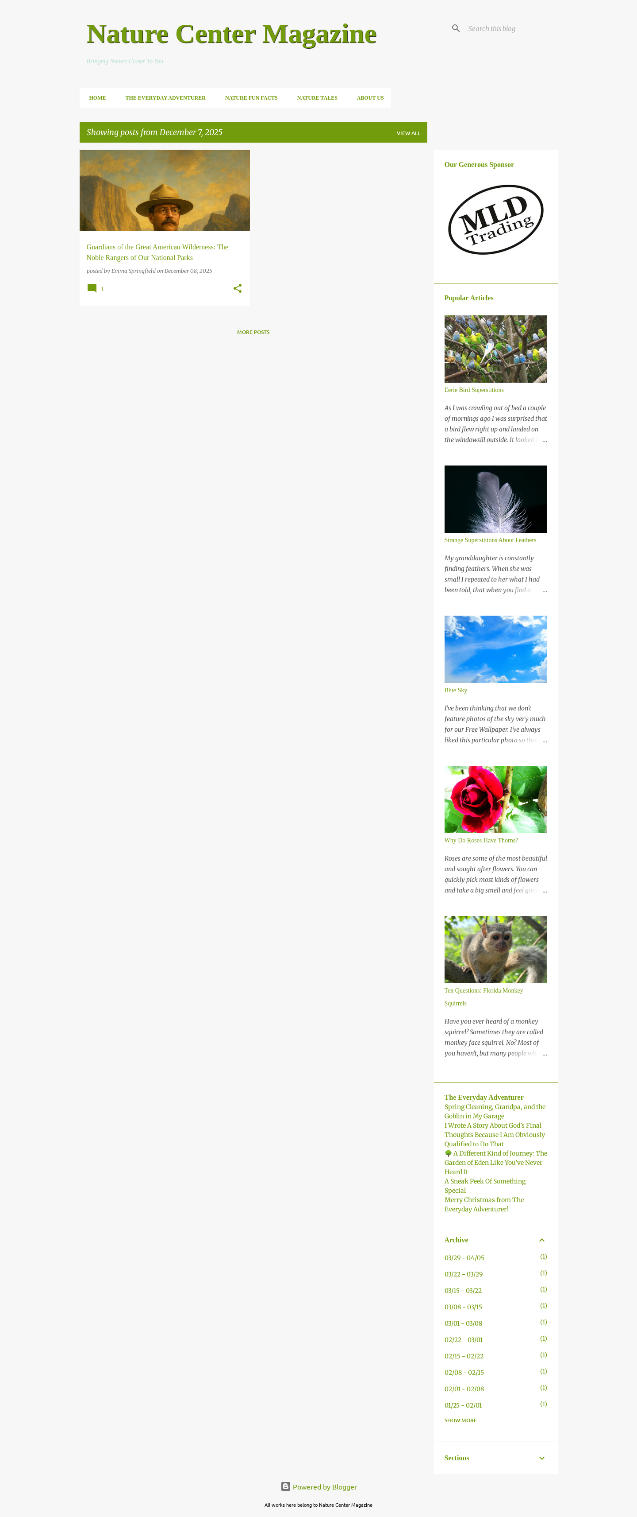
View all (408, 133)
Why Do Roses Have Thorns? (481, 840)
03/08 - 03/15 (463, 1307)
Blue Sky (456, 690)
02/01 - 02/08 (464, 1389)
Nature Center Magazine (231, 33)
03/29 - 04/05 (464, 1258)
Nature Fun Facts (249, 98)
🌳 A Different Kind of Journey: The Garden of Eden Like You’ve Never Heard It (496, 1162)
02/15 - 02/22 (464, 1356)
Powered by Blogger (318, 1486)
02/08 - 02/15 (464, 1373)
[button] (237, 289)
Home (95, 98)
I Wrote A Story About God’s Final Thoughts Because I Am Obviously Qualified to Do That (495, 1134)
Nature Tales (315, 98)
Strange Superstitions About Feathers (491, 540)
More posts (253, 332)
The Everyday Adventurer (163, 98)
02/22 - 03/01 (464, 1340)
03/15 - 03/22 (463, 1291)
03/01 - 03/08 (463, 1323)
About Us (367, 98)
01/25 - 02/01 (463, 1405)
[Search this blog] (511, 28)
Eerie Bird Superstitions (474, 390)
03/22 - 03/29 (464, 1274)
